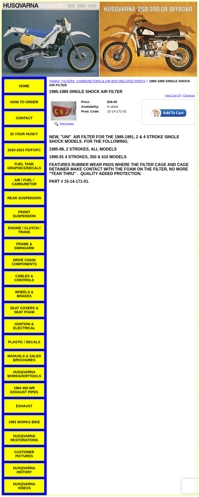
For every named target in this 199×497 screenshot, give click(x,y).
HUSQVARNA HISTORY (24, 470)
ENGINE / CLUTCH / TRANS (24, 230)
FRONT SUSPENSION (24, 214)
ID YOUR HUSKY (24, 134)
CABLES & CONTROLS (24, 278)
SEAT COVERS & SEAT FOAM (24, 310)
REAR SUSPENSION (24, 198)
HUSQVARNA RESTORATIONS (24, 438)
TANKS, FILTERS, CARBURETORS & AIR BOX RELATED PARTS (97, 81)
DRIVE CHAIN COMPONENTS (24, 262)
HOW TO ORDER (24, 102)
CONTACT (24, 118)
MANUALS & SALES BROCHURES (24, 358)
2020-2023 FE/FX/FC (24, 150)
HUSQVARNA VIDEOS (24, 486)
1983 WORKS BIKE (24, 422)
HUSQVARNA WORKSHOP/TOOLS (24, 374)
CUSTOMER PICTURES (24, 454)
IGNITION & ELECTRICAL (24, 326)
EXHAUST (24, 406)
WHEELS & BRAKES (24, 294)
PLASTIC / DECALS (24, 342)
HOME (24, 86)
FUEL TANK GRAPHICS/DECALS (24, 166)
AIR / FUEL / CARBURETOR (24, 182)
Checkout (189, 95)
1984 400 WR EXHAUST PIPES (24, 390)
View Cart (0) (173, 95)
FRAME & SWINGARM (24, 246)
